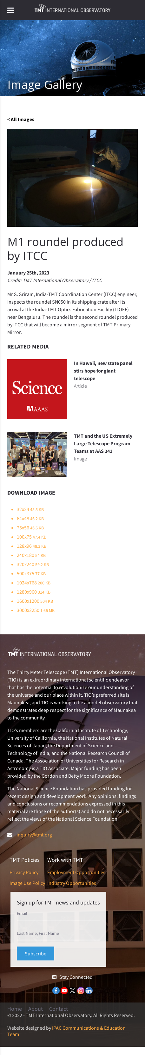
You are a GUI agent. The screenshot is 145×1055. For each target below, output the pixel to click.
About (35, 1009)
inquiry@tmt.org (34, 834)
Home (14, 1009)
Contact (58, 1009)
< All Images (20, 119)
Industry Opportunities (71, 883)
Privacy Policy (24, 872)
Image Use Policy (27, 883)
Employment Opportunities (76, 872)
